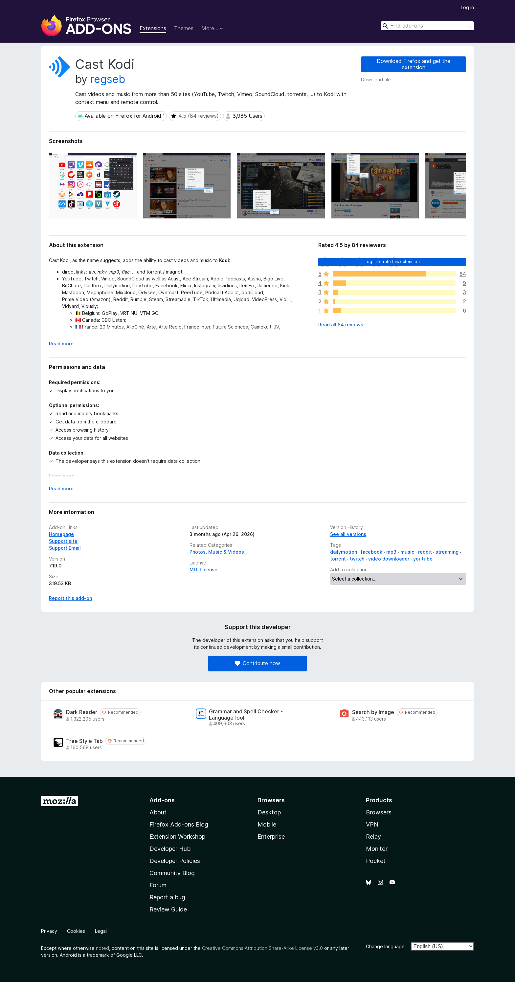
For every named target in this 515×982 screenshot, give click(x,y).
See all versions (348, 534)
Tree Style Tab (84, 741)
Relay (373, 836)
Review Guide (168, 909)
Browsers (379, 812)
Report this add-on (70, 598)
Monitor (377, 848)
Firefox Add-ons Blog (178, 824)
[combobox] (427, 25)
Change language (385, 946)
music (407, 552)
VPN (372, 824)
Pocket (376, 860)
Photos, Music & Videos (217, 552)
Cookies (76, 931)
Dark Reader (81, 712)
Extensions (153, 28)
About (158, 812)
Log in (467, 7)
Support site (63, 541)
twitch (357, 559)
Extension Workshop (177, 836)
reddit (425, 552)
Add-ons (162, 800)
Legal (101, 931)
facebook (371, 552)
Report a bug (167, 897)
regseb (107, 79)
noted (102, 948)
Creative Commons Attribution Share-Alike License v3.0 (262, 948)
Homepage (61, 534)
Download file (376, 79)
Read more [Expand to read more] (61, 343)
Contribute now (257, 663)
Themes (183, 28)
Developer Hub (169, 848)
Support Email (65, 548)
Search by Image (373, 712)
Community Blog (172, 872)
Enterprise (271, 836)
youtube (423, 559)
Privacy (49, 931)
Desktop (269, 812)
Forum (158, 885)
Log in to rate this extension (392, 261)
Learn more (62, 476)
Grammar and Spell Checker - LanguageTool (246, 714)
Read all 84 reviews (340, 324)
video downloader (388, 559)
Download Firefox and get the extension (413, 64)
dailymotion (343, 552)
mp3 (391, 552)
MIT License (203, 569)
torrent (338, 559)
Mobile (267, 824)
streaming (447, 552)
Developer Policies (174, 860)
